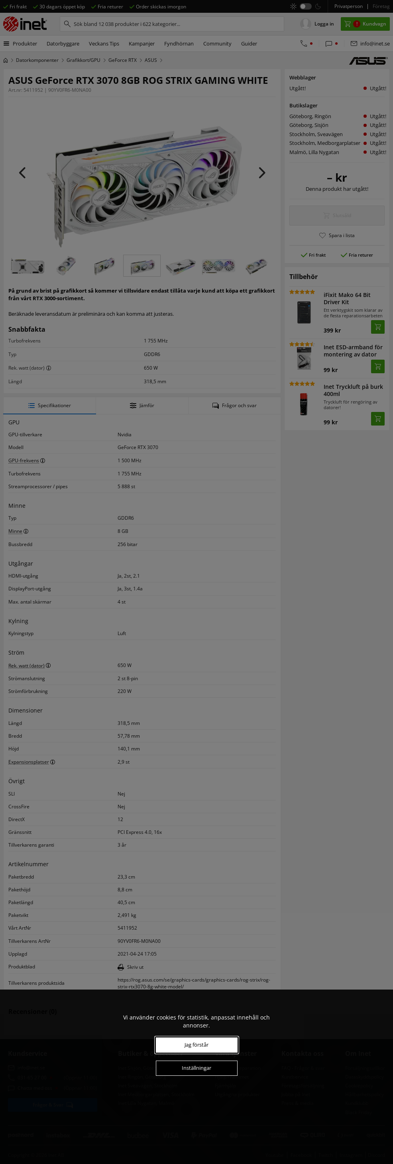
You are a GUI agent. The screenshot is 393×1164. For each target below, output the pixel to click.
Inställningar (196, 1067)
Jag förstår (196, 1044)
